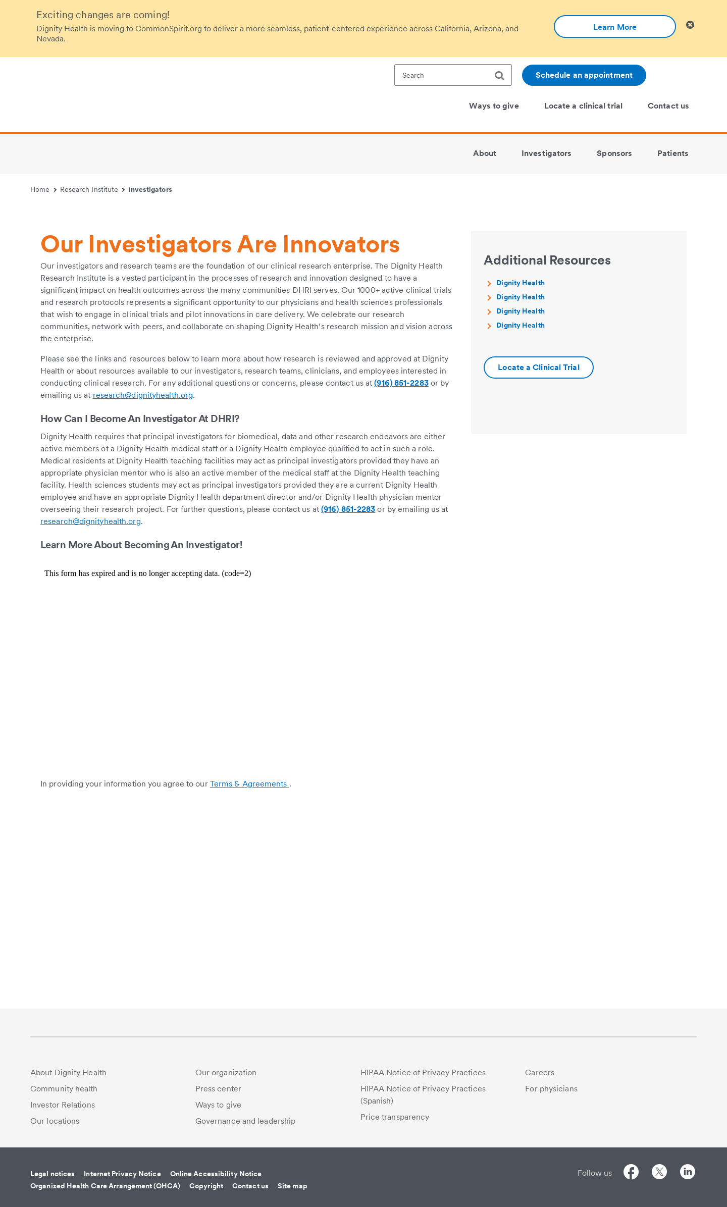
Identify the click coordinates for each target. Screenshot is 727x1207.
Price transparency (395, 1117)
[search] (503, 75)
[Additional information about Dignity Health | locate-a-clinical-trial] (538, 560)
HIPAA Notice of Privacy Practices (423, 1072)
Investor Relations (62, 1105)
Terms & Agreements (249, 976)
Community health (64, 1088)
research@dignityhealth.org (143, 587)
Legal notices (52, 1174)
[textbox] (453, 75)
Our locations (54, 1121)
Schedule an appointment (584, 75)
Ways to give (218, 1105)
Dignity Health (520, 475)
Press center (218, 1088)
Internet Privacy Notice (122, 1174)
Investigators (150, 189)
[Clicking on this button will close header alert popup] (690, 25)
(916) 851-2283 (401, 575)
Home (43, 189)
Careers (539, 1072)
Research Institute (92, 189)
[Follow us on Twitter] (659, 1173)
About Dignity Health (68, 1072)
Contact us (250, 1186)
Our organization (226, 1072)
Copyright (206, 1186)
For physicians (551, 1088)
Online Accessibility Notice (216, 1174)
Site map (292, 1186)
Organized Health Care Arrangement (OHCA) (105, 1186)
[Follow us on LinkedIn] (688, 1173)
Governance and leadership (245, 1121)
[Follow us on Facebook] (631, 1173)
